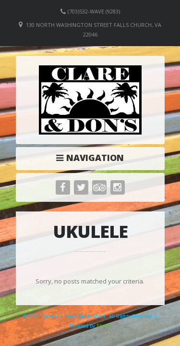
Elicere (103, 325)
